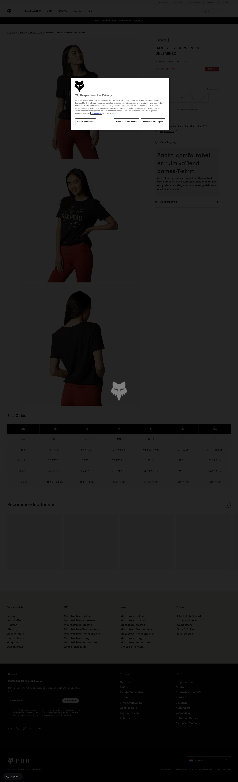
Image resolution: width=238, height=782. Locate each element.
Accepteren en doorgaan (153, 121)
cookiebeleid (96, 113)
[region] (120, 104)
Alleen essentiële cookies (126, 121)
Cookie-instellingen (85, 121)
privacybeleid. (110, 113)
